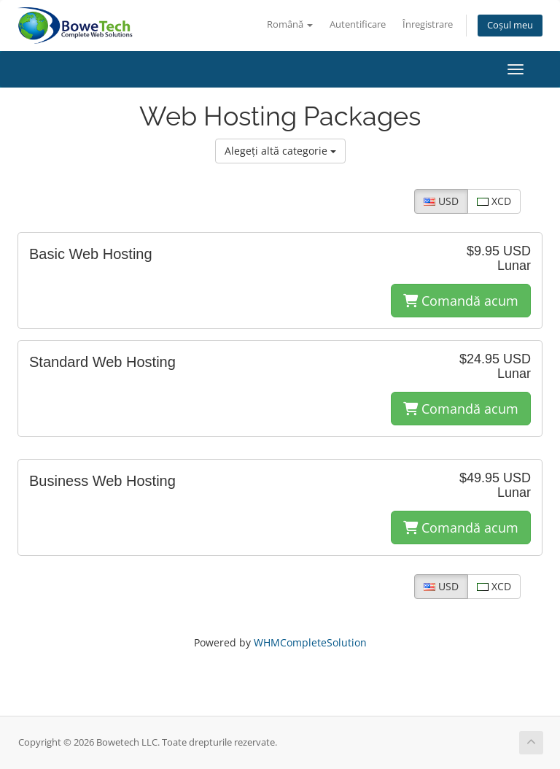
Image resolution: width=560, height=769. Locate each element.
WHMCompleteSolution (310, 642)
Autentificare (358, 24)
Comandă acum (460, 300)
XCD (494, 201)
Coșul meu (510, 25)
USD (441, 201)
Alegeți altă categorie (280, 151)
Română (290, 24)
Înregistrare (427, 24)
